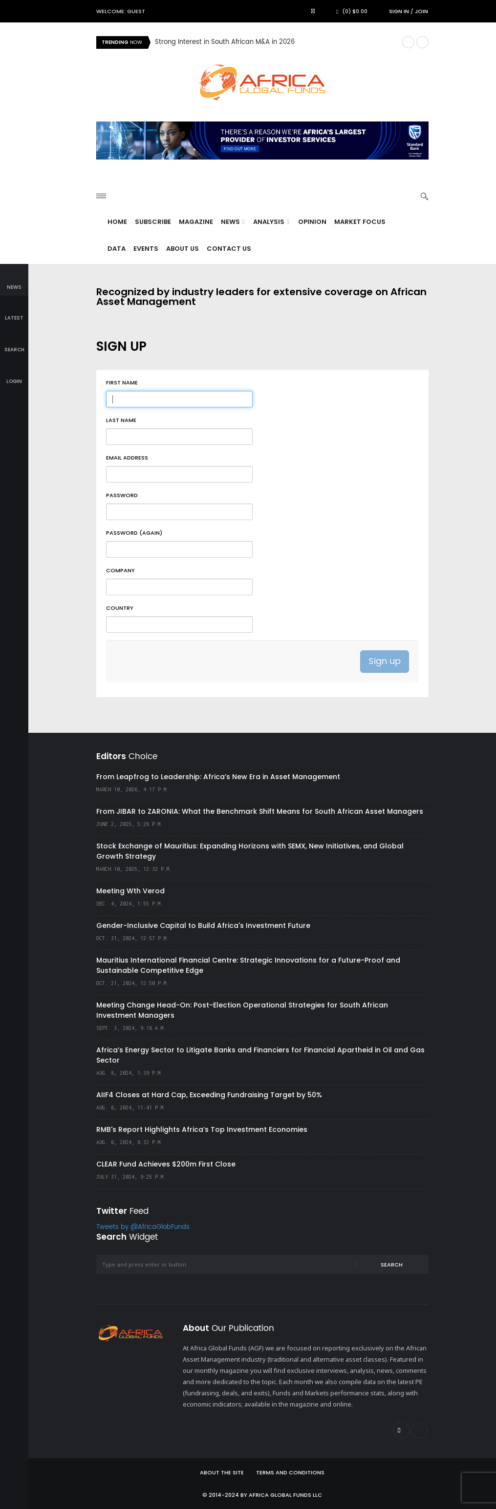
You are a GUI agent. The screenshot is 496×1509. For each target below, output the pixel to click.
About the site (222, 1472)
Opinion (312, 221)
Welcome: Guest (120, 11)
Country (119, 608)
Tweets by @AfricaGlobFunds (143, 1227)
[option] (274, 42)
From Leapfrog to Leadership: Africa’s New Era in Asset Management (218, 777)
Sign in (399, 11)
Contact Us (229, 248)
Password (122, 495)
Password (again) (134, 533)
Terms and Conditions (290, 1472)
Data (117, 248)
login (14, 374)
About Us (182, 248)
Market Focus (360, 221)
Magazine (196, 221)
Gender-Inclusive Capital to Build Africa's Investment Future (203, 925)
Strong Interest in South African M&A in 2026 (225, 42)
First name (122, 382)
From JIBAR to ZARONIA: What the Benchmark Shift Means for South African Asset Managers (259, 811)
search (14, 342)
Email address (127, 458)
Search (392, 1264)
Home (117, 221)
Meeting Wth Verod (130, 891)
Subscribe (153, 221)
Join (421, 11)
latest (14, 312)
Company (120, 570)
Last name (121, 420)
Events (145, 248)
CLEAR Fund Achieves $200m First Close (166, 1164)
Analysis (271, 221)
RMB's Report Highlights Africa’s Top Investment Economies (201, 1129)
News (233, 221)
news (14, 280)
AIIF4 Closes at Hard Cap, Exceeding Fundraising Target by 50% (209, 1095)
